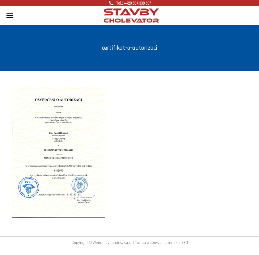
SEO (184, 242)
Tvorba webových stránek (156, 242)
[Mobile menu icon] (10, 15)
